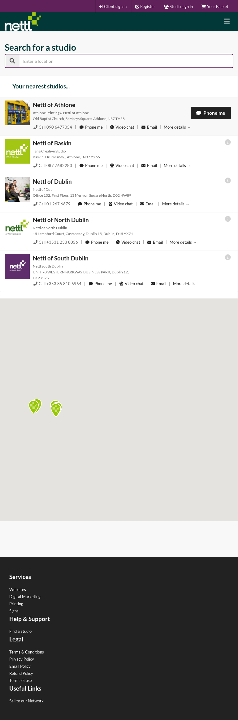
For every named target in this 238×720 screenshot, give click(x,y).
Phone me (210, 113)
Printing (16, 603)
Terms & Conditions (26, 651)
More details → (177, 127)
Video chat (122, 127)
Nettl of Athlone (54, 104)
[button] (34, 407)
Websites (17, 589)
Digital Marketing (25, 596)
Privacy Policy (21, 659)
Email (149, 127)
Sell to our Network (26, 700)
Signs (14, 610)
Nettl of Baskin (52, 143)
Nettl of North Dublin (61, 219)
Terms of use (20, 680)
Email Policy (20, 666)
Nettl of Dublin (52, 181)
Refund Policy (21, 673)
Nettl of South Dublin (61, 258)
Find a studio (20, 631)
